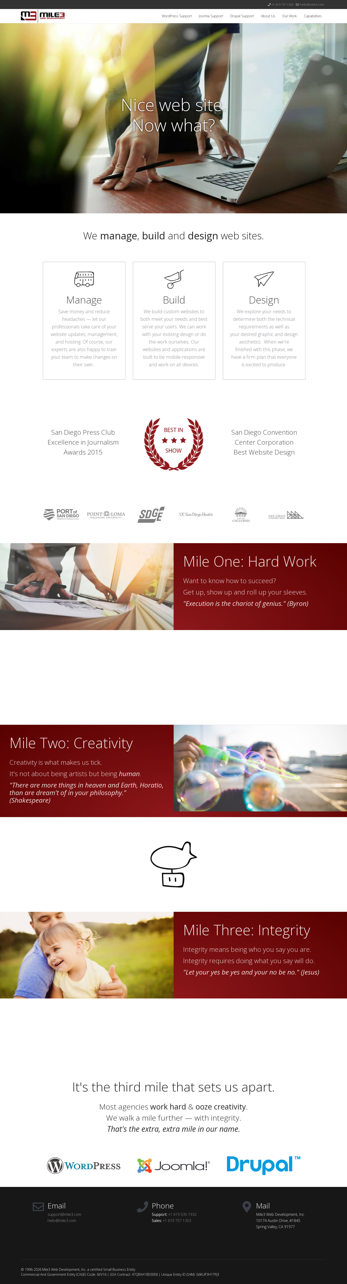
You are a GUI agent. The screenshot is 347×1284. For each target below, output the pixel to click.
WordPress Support (177, 16)
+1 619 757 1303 (282, 5)
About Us (268, 16)
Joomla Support (211, 16)
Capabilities (313, 16)
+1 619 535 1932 (182, 1214)
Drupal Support (242, 16)
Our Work (289, 16)
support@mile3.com (64, 1214)
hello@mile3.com (312, 5)
